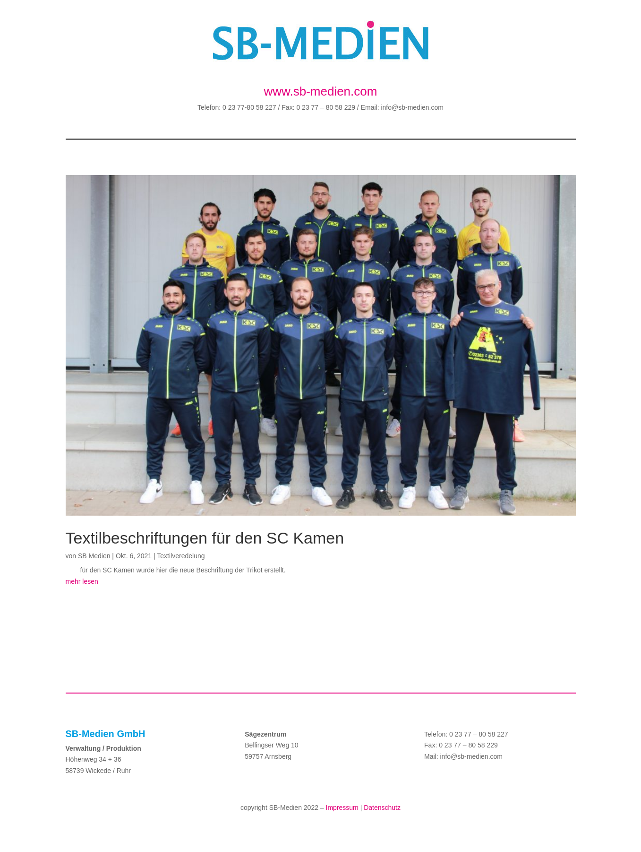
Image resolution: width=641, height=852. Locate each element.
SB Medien (94, 556)
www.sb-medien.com (320, 91)
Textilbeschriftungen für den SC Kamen (205, 538)
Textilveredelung (181, 556)
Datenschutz (382, 807)
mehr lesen (82, 581)
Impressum (342, 807)
